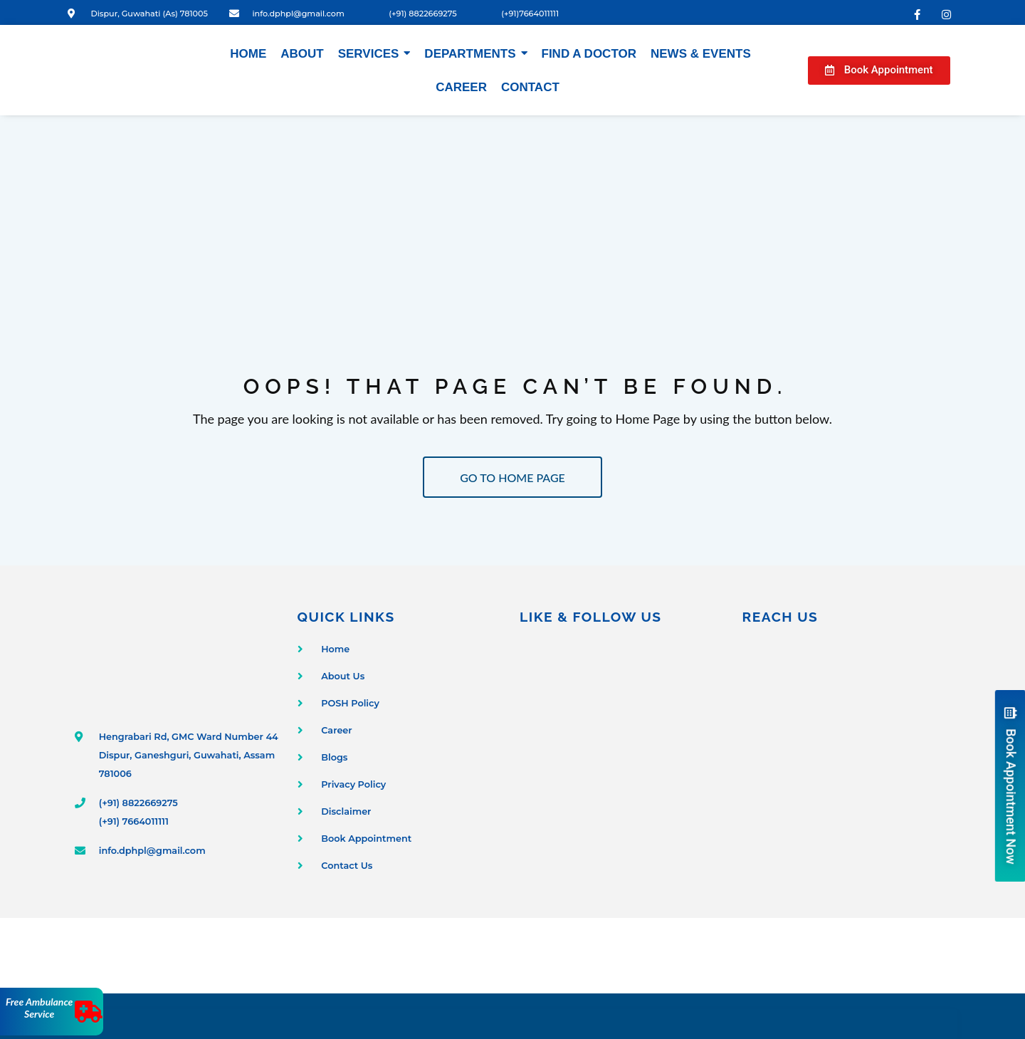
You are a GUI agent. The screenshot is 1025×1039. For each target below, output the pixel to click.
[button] (879, 70)
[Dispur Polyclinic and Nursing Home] (846, 753)
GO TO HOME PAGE (512, 477)
